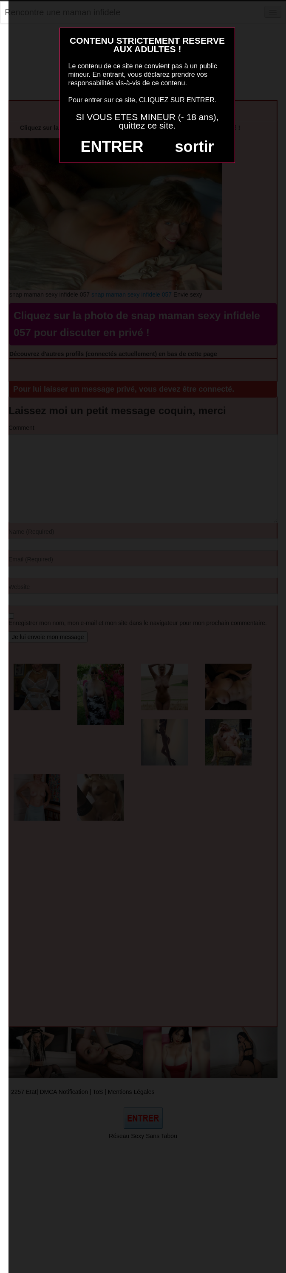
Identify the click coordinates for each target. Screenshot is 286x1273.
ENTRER (112, 146)
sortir (194, 146)
